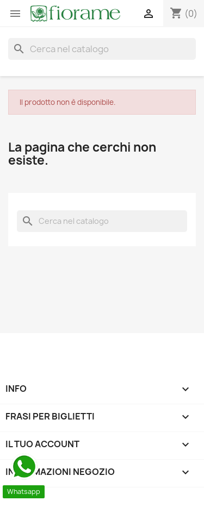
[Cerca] (102, 49)
